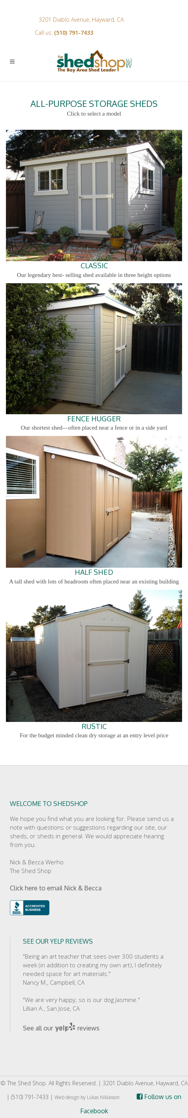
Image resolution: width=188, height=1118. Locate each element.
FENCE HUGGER (94, 353)
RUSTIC (94, 660)
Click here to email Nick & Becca (56, 888)
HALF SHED (94, 506)
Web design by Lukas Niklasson (87, 1097)
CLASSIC (94, 200)
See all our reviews (61, 1028)
